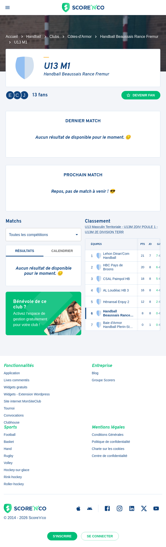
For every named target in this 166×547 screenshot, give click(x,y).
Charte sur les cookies (108, 449)
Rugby (8, 456)
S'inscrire (62, 536)
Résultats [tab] (24, 253)
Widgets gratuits (15, 387)
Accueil (12, 37)
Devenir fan (140, 95)
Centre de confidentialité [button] (109, 456)
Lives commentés (16, 380)
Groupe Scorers (103, 380)
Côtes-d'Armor (80, 37)
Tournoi (9, 408)
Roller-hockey (14, 484)
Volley (8, 463)
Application (12, 373)
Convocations (14, 415)
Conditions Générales (108, 435)
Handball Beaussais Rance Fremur (129, 37)
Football (9, 435)
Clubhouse (11, 422)
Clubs (54, 37)
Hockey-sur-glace (16, 470)
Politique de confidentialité (111, 442)
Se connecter (100, 536)
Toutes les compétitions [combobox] (28, 235)
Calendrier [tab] (62, 251)
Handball (33, 37)
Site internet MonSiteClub (22, 401)
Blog (95, 373)
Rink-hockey (13, 477)
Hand (8, 449)
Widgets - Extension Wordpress (27, 394)
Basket (9, 442)
